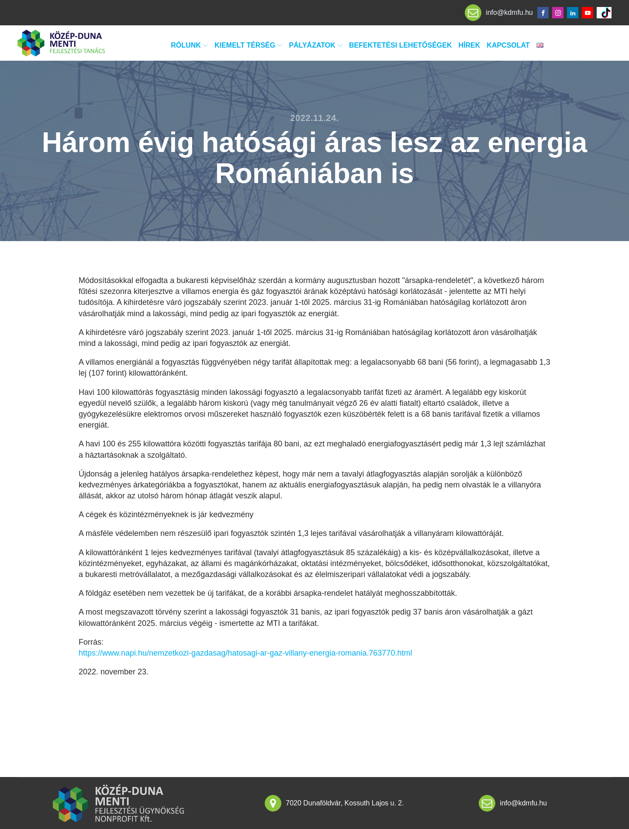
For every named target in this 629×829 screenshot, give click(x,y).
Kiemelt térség (248, 45)
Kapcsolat (508, 45)
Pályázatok (315, 45)
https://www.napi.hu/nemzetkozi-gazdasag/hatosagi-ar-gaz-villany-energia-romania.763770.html (245, 653)
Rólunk (189, 45)
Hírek (469, 45)
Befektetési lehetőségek (400, 45)
